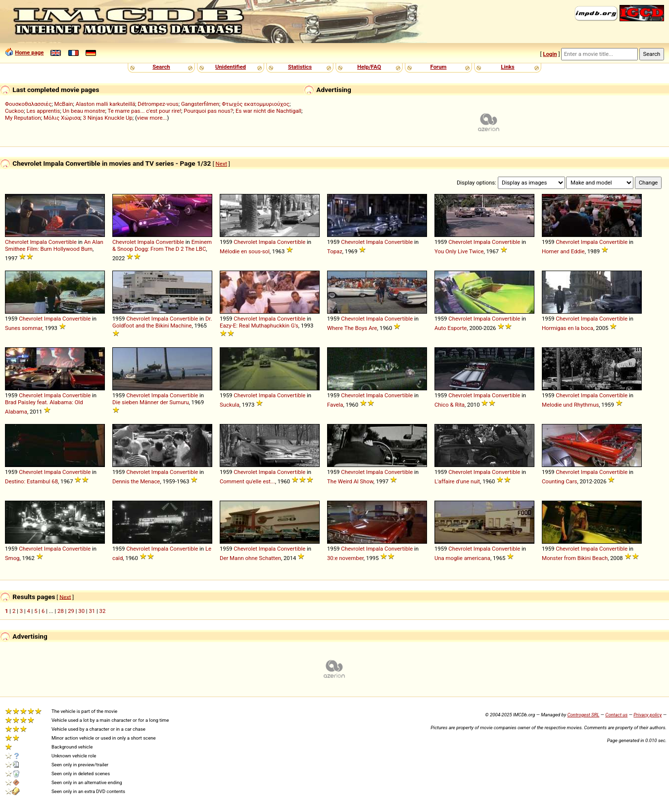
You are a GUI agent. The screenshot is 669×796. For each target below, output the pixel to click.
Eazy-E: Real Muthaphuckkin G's (259, 325)
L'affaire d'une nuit (457, 481)
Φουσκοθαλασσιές (28, 103)
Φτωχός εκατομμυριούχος (255, 103)
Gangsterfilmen (200, 103)
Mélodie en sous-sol (245, 251)
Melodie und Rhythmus (570, 404)
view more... (152, 117)
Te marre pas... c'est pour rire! (145, 110)
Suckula (229, 404)
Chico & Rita (449, 404)
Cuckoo (14, 110)
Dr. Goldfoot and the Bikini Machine (162, 322)
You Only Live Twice (458, 251)
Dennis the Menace (136, 481)
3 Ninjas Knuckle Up (108, 117)
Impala (38, 241)
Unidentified (230, 66)
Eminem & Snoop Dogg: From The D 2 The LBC (162, 245)
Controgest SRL (583, 714)
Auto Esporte (450, 328)
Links (507, 66)
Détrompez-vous (158, 103)
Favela (335, 404)
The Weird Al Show (350, 481)
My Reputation (23, 117)
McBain (63, 103)
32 (102, 611)
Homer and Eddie (563, 251)
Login (550, 53)
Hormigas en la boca (567, 328)
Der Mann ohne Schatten (250, 558)
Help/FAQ (369, 66)
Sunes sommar (23, 328)
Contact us (616, 714)
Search (161, 66)
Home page (29, 52)
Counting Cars (559, 481)
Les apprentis (43, 110)
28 (60, 611)
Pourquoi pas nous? (208, 110)
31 (92, 611)
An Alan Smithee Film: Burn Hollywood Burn (54, 245)
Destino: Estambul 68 (31, 481)
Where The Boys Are (352, 328)
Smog (12, 558)
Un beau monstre (84, 110)
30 (81, 611)
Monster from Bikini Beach (575, 558)
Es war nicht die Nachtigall (268, 110)
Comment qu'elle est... (247, 481)
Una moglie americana (462, 558)
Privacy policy (647, 714)
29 (71, 611)
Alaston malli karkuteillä (105, 103)
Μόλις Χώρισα (62, 117)
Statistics (300, 66)
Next (221, 163)
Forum (438, 66)
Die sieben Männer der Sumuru (150, 402)
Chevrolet (17, 241)
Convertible (62, 241)
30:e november (345, 558)
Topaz (334, 251)
